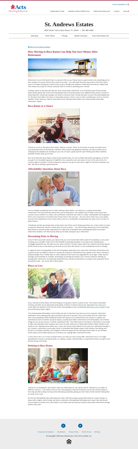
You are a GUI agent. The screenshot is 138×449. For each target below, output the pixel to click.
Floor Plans (50, 36)
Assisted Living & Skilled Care (79, 11)
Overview (34, 36)
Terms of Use (86, 432)
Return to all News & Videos (39, 47)
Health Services (80, 36)
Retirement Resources (102, 11)
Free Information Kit (100, 36)
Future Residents (119, 4)
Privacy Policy (73, 432)
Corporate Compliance (46, 432)
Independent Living (57, 11)
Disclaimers (61, 432)
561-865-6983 (88, 30)
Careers (117, 11)
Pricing (64, 36)
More (126, 11)
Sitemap (97, 432)
